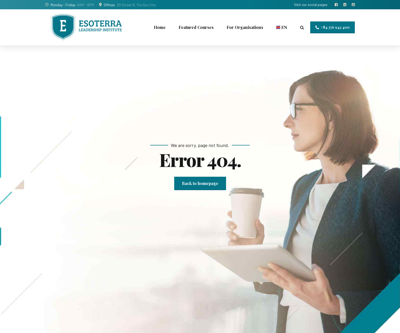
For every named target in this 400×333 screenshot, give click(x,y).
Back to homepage (200, 183)
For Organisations (245, 27)
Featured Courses (196, 27)
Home (160, 27)
